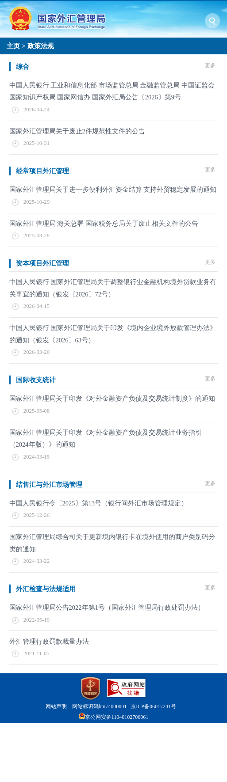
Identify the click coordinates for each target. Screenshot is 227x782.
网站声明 (56, 706)
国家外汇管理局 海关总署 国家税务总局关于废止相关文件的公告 (103, 223)
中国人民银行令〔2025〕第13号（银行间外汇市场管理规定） (98, 503)
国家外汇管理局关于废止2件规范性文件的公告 (77, 131)
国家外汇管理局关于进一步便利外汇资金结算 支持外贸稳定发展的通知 (113, 189)
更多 (210, 65)
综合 (22, 66)
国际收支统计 (36, 379)
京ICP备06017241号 (153, 706)
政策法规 (40, 45)
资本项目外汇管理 (42, 263)
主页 (13, 45)
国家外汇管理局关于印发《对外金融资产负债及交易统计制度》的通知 (112, 398)
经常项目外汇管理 (42, 171)
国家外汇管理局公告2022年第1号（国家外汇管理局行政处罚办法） (106, 607)
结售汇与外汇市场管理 (49, 484)
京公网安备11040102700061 (117, 717)
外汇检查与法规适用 (46, 588)
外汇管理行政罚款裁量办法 (49, 641)
